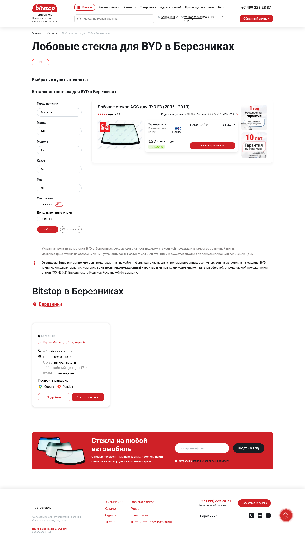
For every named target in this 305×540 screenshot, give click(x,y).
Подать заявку (248, 448)
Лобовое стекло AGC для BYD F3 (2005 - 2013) (143, 107)
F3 (40, 62)
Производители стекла (199, 7)
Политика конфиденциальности (50, 529)
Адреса (110, 515)
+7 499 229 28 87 (256, 7)
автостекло (43, 507)
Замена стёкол (108, 7)
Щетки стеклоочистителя (151, 522)
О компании (113, 502)
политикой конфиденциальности (210, 461)
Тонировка (147, 7)
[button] (50, 304)
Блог (221, 7)
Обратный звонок (256, 18)
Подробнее (54, 397)
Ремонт (129, 7)
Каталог (87, 7)
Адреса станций (170, 7)
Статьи (109, 522)
